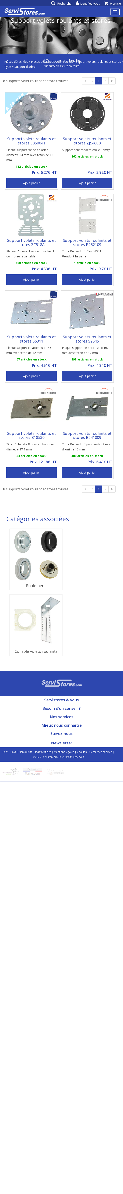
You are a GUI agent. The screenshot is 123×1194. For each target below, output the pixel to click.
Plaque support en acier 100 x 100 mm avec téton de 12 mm (85, 350)
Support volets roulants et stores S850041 (31, 141)
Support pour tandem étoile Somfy (86, 150)
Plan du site (25, 752)
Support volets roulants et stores (98, 62)
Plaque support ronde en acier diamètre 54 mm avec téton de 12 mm (29, 155)
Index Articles (43, 752)
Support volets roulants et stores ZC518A (31, 242)
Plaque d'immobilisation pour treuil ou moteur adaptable (30, 253)
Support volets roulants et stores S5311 (31, 339)
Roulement (36, 585)
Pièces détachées (16, 62)
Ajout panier (31, 183)
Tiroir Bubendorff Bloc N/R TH (83, 253)
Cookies (82, 752)
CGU (13, 752)
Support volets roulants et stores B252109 (87, 242)
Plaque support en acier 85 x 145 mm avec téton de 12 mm (28, 350)
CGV (5, 752)
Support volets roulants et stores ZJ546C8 (87, 141)
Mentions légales (64, 752)
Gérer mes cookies (100, 752)
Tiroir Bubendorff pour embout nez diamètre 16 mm (86, 446)
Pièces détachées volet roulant (52, 62)
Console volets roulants (36, 651)
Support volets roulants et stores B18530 (31, 435)
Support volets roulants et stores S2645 (87, 339)
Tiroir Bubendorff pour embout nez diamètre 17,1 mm (30, 446)
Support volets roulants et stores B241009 (87, 435)
